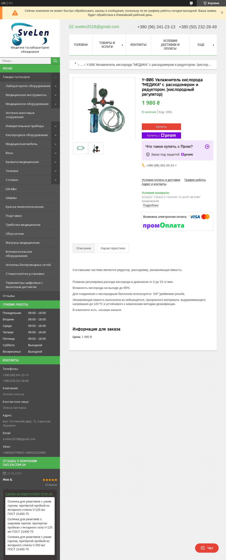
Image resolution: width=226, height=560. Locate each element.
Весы (9, 153)
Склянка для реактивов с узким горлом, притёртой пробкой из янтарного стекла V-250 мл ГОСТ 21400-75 (29, 543)
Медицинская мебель (22, 144)
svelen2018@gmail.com (19, 439)
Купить (161, 127)
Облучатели (15, 234)
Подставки (14, 216)
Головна (81, 44)
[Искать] (55, 60)
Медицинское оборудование (27, 104)
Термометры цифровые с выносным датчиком (24, 285)
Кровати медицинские (22, 162)
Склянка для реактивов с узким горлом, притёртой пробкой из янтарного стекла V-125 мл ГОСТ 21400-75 (29, 508)
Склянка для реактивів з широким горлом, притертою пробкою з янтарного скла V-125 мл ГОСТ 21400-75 (30, 525)
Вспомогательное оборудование (19, 254)
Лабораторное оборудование (28, 86)
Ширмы (11, 198)
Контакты (138, 44)
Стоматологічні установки (25, 274)
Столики (12, 180)
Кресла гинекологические (25, 207)
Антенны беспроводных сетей (28, 265)
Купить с (161, 135)
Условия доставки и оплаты (170, 44)
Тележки (12, 171)
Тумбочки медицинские (23, 225)
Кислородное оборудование (27, 135)
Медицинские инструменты (26, 95)
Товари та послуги (16, 77)
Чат (207, 548)
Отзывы (9, 296)
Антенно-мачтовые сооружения (20, 115)
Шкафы (11, 189)
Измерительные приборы (25, 126)
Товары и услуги (107, 45)
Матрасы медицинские (23, 243)
